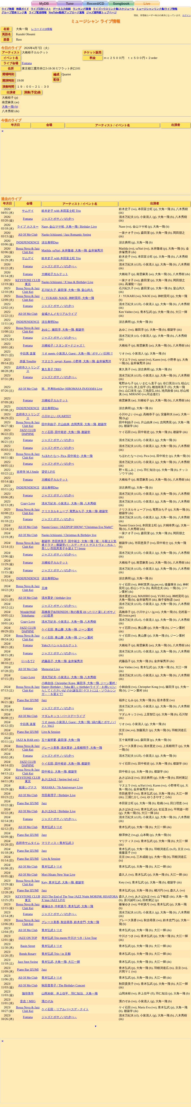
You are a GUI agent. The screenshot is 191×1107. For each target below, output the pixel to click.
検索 (7, 8)
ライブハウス (113, 8)
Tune (70, 3)
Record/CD (95, 3)
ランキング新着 (82, 8)
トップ (101, 12)
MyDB (44, 3)
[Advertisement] (95, 163)
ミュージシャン (156, 8)
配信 (38, 12)
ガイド (22, 8)
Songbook (121, 3)
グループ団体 (14, 12)
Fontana (27, 63)
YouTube (66, 12)
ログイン (186, 15)
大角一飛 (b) (10, 106)
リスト (41, 8)
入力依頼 (62, 8)
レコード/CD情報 (41, 29)
